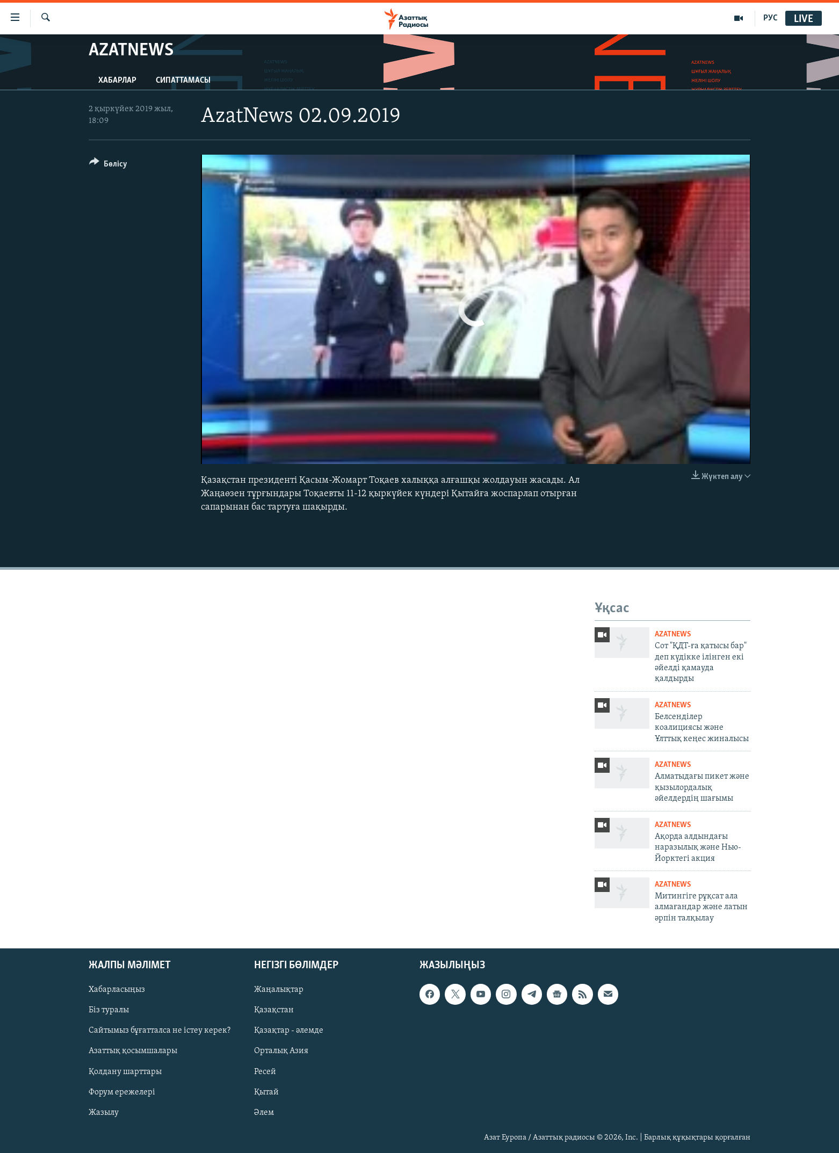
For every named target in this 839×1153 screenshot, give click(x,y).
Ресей (265, 1072)
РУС (770, 18)
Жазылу (104, 1112)
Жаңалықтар (278, 990)
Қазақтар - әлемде (288, 1031)
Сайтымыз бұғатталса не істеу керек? (159, 1031)
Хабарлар (117, 80)
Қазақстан (274, 1010)
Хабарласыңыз (117, 990)
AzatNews (673, 634)
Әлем (264, 1112)
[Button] (108, 166)
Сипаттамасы (183, 80)
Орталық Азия (281, 1051)
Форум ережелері (122, 1092)
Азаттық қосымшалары (133, 1051)
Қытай (266, 1092)
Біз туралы (109, 1010)
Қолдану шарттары (125, 1072)
